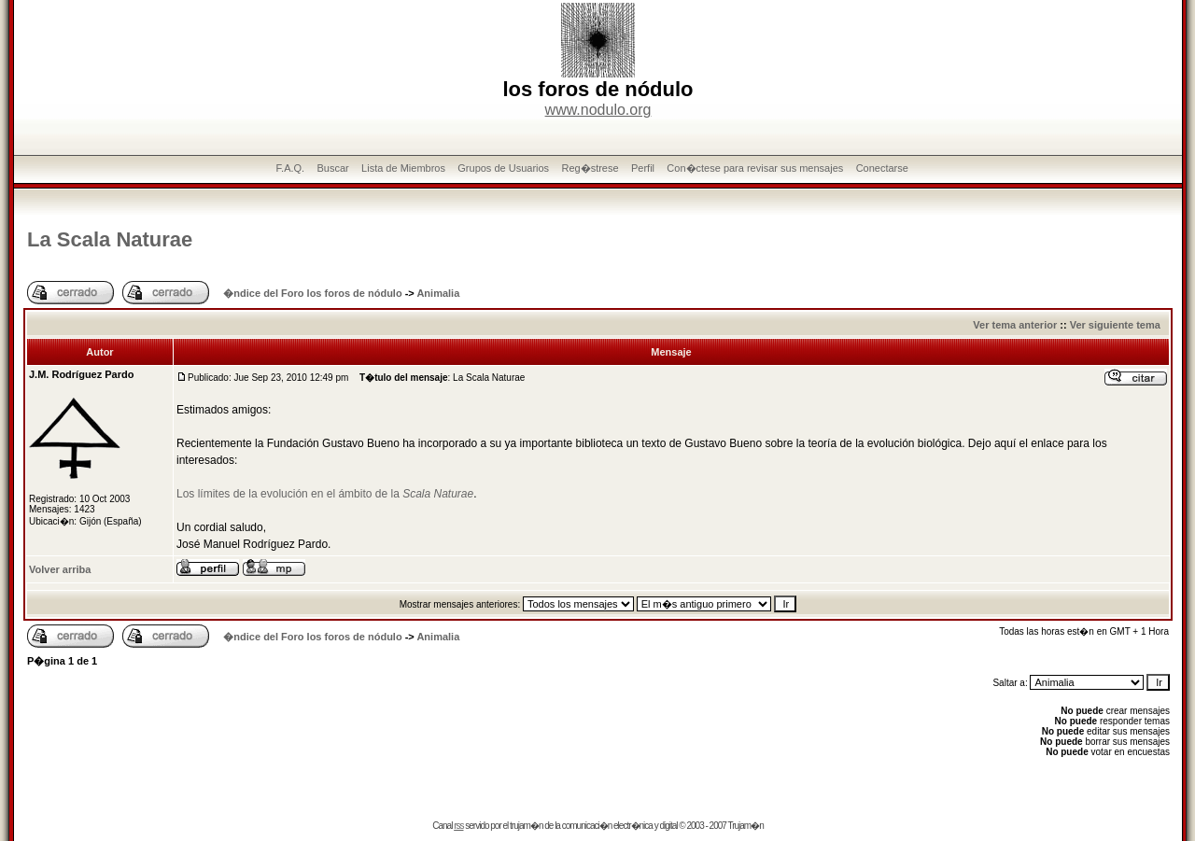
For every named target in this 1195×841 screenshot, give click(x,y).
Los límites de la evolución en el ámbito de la (324, 493)
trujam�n (526, 825)
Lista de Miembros (403, 168)
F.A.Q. (290, 168)
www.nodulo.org (598, 110)
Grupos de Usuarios (503, 168)
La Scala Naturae (109, 239)
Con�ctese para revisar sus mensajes (755, 168)
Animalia (437, 293)
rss (458, 825)
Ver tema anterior (1015, 324)
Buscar (332, 168)
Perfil (642, 168)
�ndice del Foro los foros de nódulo (312, 293)
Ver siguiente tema (1115, 324)
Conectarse (882, 168)
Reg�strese (589, 168)
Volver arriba (60, 569)
